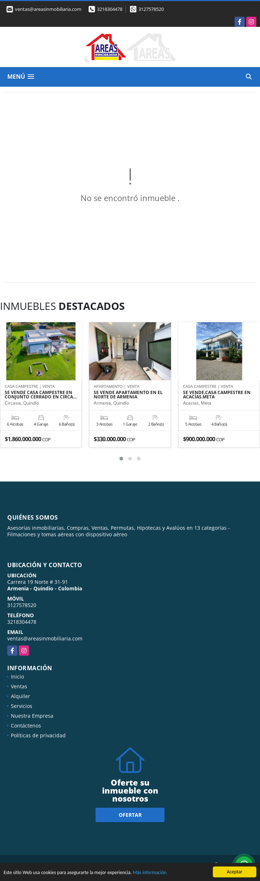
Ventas (19, 686)
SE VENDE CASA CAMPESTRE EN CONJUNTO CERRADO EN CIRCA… (41, 394)
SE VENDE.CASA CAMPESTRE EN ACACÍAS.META (217, 394)
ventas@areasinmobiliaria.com (44, 638)
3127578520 (151, 9)
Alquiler (20, 696)
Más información (150, 873)
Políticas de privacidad (38, 735)
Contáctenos (26, 725)
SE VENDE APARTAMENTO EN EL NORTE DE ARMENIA (128, 394)
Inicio (17, 676)
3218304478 (109, 9)
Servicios (21, 705)
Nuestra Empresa (32, 715)
